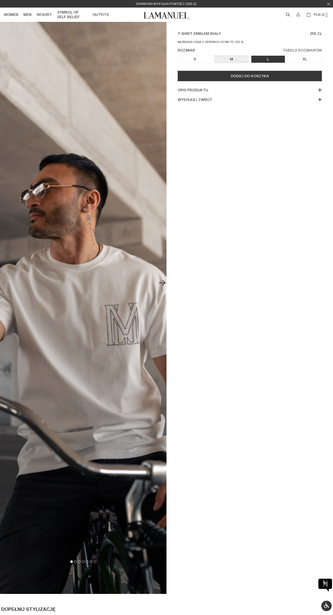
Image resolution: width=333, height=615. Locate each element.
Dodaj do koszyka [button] (250, 76)
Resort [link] (44, 14)
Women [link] (11, 14)
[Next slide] (161, 282)
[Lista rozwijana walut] (323, 15)
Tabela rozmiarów (302, 50)
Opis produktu (250, 90)
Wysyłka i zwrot (250, 99)
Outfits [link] (101, 14)
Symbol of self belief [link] (68, 14)
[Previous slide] (5, 282)
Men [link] (27, 14)
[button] (326, 606)
